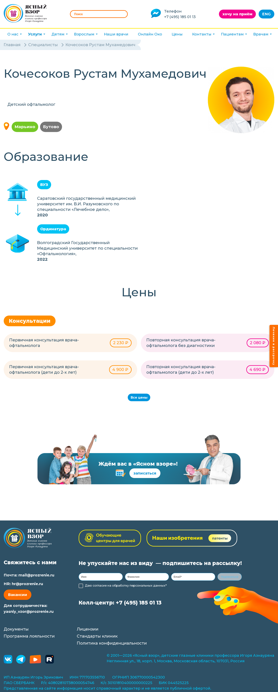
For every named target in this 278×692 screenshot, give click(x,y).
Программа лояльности (29, 637)
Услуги (35, 34)
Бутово (51, 126)
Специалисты (43, 44)
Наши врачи (116, 34)
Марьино (25, 126)
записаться (144, 474)
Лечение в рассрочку (273, 346)
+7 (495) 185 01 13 (180, 17)
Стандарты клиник (97, 637)
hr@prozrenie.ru (27, 585)
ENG (266, 14)
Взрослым (84, 34)
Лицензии (87, 630)
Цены (177, 34)
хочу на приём (237, 14)
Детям (58, 34)
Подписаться (229, 578)
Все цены (139, 398)
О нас (12, 34)
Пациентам (232, 34)
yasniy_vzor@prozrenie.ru (29, 613)
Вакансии (17, 596)
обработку (120, 588)
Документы (16, 630)
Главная (12, 44)
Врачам (260, 34)
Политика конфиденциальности (112, 644)
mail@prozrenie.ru (36, 576)
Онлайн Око (150, 34)
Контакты (201, 34)
